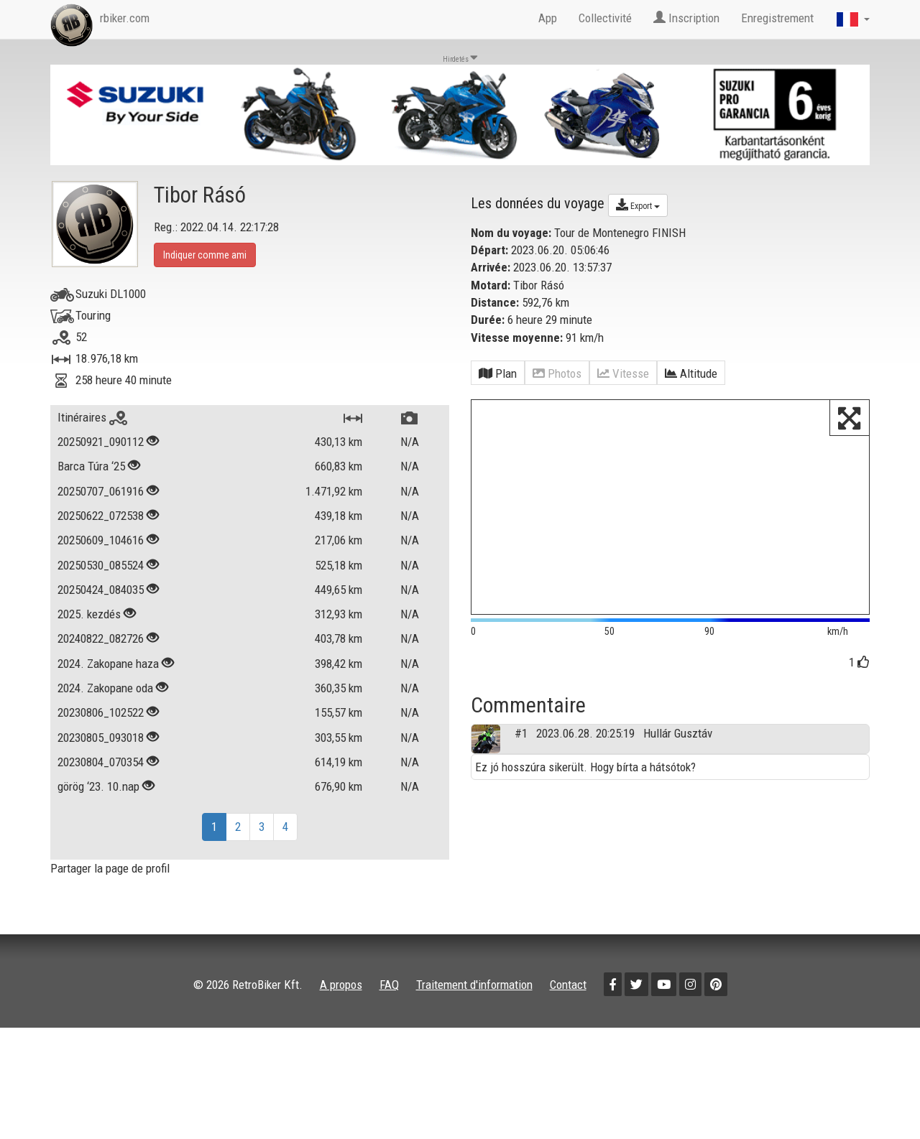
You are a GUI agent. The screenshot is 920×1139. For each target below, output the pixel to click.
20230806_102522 (101, 712)
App (547, 18)
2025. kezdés (89, 614)
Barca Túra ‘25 (91, 466)
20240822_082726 (101, 638)
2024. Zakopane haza (108, 663)
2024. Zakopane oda (105, 688)
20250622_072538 (101, 515)
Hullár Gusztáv (677, 763)
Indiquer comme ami (205, 255)
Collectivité (605, 18)
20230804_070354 (101, 762)
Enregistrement (777, 18)
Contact (568, 984)
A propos (341, 984)
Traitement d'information (474, 984)
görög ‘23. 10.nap (98, 786)
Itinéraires (92, 417)
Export (638, 204)
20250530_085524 (101, 565)
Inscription (686, 18)
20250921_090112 (101, 441)
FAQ (389, 984)
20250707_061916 (101, 491)
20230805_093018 (101, 737)
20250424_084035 (101, 589)
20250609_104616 (101, 540)
